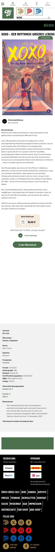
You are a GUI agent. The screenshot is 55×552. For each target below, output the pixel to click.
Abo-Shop (35, 509)
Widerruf (15, 503)
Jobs (23, 492)
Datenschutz (8, 509)
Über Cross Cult (10, 492)
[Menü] (2, 4)
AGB (4, 396)
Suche (4, 503)
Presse (5, 498)
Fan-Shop (23, 509)
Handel (32, 492)
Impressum (35, 503)
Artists (42, 492)
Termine (15, 498)
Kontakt (6, 394)
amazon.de (7, 389)
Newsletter (28, 498)
